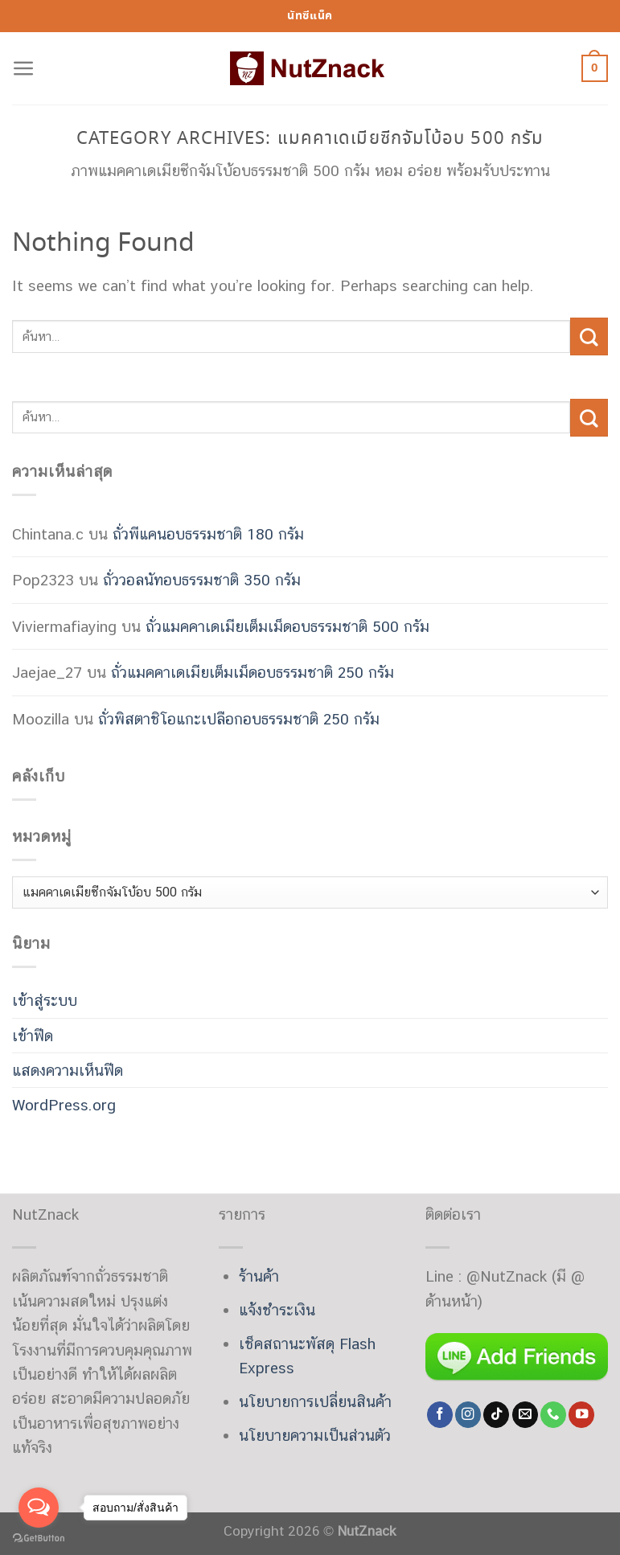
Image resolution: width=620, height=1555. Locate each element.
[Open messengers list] (38, 1507)
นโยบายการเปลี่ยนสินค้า (315, 1401)
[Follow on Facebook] (440, 1414)
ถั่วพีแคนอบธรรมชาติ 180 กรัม (208, 534)
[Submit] (589, 336)
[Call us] (553, 1414)
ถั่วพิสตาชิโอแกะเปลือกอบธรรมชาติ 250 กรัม (239, 719)
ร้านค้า (259, 1276)
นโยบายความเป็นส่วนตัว (315, 1435)
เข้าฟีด (32, 1035)
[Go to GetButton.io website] (38, 1538)
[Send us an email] (525, 1414)
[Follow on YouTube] (581, 1414)
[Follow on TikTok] (496, 1414)
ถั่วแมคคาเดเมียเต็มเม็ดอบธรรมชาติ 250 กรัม (252, 672)
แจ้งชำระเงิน (277, 1310)
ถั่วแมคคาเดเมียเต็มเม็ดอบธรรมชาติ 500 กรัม (287, 626)
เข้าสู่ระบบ (44, 1000)
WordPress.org (64, 1105)
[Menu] (23, 69)
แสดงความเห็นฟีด (67, 1070)
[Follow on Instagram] (468, 1414)
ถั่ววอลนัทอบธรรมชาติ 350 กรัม (202, 580)
